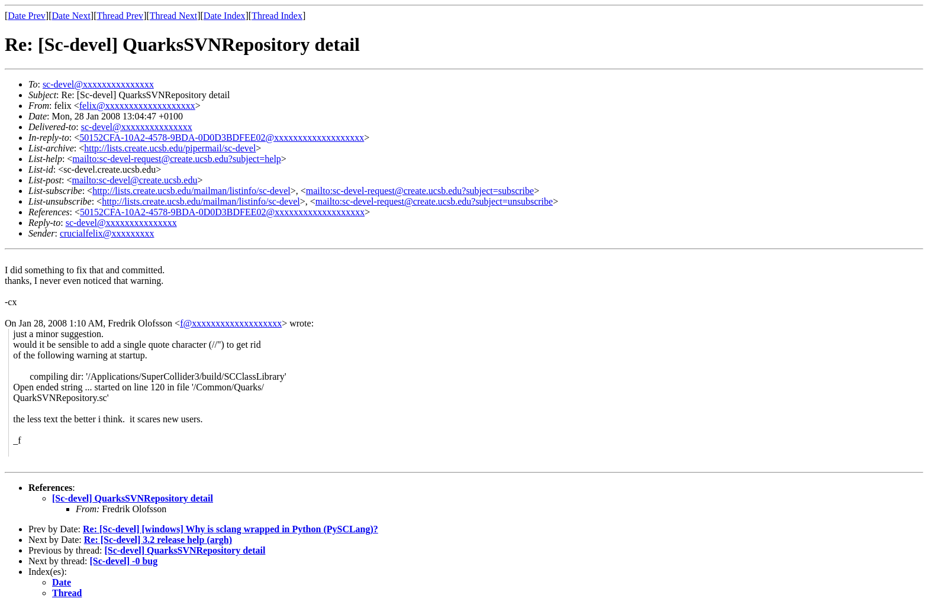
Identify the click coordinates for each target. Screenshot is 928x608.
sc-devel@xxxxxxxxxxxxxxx (98, 84)
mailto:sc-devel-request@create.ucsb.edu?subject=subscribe (420, 191)
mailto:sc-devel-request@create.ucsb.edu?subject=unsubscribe (434, 201)
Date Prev (27, 16)
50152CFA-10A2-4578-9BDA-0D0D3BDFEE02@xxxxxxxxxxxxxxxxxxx (221, 137)
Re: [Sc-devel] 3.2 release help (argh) (158, 540)
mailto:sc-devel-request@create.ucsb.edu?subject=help (176, 159)
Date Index (225, 16)
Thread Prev (119, 16)
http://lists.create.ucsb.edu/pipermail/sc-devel (170, 148)
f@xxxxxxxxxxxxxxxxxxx (231, 323)
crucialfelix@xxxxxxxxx (107, 233)
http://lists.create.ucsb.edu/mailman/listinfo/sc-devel (191, 191)
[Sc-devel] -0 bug (124, 561)
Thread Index (277, 16)
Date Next (71, 16)
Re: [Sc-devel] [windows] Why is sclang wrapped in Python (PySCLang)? (230, 529)
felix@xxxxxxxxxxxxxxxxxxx (137, 106)
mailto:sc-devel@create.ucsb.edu (134, 180)
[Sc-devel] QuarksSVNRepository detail (132, 498)
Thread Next (173, 16)
